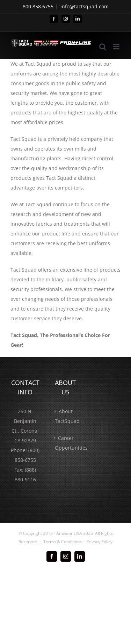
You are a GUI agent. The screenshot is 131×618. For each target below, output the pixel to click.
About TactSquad (66, 416)
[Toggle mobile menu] (117, 46)
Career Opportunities (66, 443)
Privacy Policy (99, 542)
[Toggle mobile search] (102, 46)
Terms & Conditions (62, 542)
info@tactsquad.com (84, 6)
